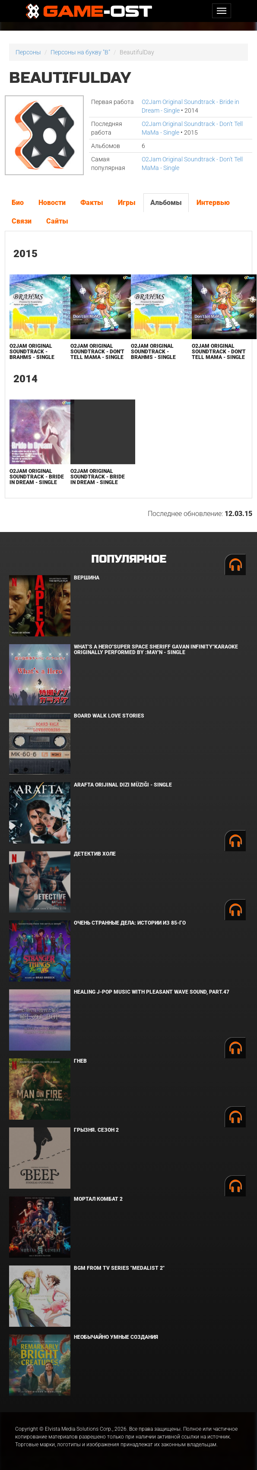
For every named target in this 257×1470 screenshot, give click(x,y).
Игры (127, 202)
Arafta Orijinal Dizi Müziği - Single (123, 785)
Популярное (128, 559)
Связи (22, 221)
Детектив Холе (95, 854)
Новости (52, 202)
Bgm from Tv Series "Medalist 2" (119, 1268)
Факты (91, 202)
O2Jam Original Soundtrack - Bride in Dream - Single (37, 476)
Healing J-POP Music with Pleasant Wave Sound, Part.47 (151, 992)
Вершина (86, 578)
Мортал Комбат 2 (98, 1199)
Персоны (28, 52)
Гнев (80, 1061)
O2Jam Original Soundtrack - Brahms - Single (32, 351)
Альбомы (166, 202)
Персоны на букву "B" (80, 52)
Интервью (213, 202)
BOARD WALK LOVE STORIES (109, 716)
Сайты (57, 221)
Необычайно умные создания (116, 1337)
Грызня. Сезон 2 (96, 1130)
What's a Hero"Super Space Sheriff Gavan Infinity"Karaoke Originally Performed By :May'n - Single (156, 649)
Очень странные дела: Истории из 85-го (130, 923)
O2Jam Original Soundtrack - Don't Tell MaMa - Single (97, 351)
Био (18, 202)
